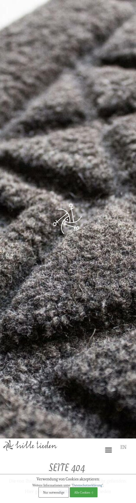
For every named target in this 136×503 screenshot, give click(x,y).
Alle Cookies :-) (83, 492)
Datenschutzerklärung (87, 485)
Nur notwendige (53, 492)
